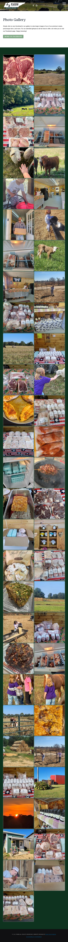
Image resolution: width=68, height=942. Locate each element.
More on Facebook (13, 36)
